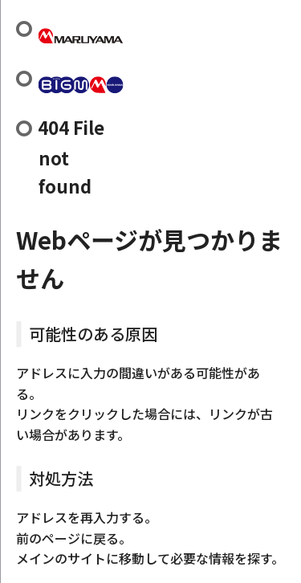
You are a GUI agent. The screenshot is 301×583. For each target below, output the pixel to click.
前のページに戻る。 (74, 538)
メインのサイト (61, 558)
